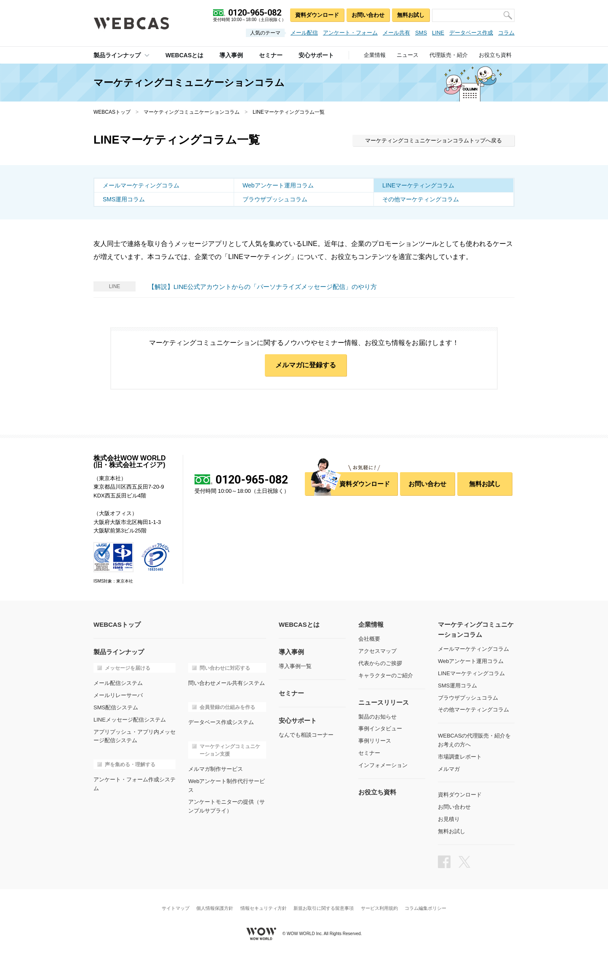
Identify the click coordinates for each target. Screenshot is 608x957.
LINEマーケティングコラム (418, 185)
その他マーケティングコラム (420, 199)
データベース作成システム (221, 722)
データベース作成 (471, 32)
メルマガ (449, 769)
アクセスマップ (377, 651)
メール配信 (304, 32)
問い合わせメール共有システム (226, 683)
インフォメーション (383, 765)
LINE (438, 32)
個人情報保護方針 (214, 908)
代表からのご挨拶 (380, 663)
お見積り (449, 819)
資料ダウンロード (317, 15)
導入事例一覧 (295, 666)
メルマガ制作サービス (215, 769)
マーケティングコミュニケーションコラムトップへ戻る (433, 140)
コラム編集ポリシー (425, 908)
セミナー (369, 753)
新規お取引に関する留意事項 (323, 908)
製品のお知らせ (377, 717)
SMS (421, 32)
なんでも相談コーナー (306, 735)
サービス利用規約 (379, 908)
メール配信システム (118, 683)
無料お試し (410, 15)
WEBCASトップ (112, 112)
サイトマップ (175, 908)
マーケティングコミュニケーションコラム (192, 112)
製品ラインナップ (117, 55)
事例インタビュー (380, 728)
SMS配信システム (115, 707)
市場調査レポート (460, 757)
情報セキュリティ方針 (263, 908)
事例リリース (374, 741)
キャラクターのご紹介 (385, 675)
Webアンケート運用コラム (278, 185)
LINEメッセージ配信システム (129, 719)
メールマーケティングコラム (141, 185)
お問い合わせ (368, 15)
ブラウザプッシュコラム (275, 199)
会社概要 (369, 639)
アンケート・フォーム (350, 32)
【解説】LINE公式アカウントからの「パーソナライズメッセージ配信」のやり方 (262, 286)
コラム (506, 32)
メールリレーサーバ (118, 695)
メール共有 (396, 32)
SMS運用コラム (124, 199)
